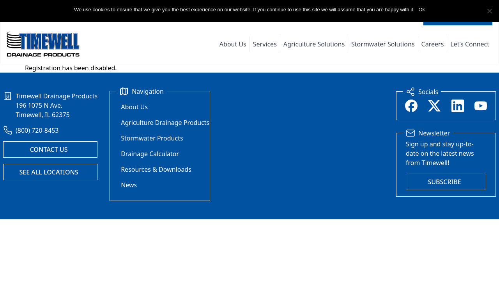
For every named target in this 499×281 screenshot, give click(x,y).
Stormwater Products (152, 138)
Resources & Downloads (156, 169)
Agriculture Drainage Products (165, 122)
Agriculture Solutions (314, 44)
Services (265, 44)
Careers (432, 44)
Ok (421, 9)
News (129, 185)
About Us (232, 44)
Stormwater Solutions (383, 44)
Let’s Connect (469, 44)
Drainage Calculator (150, 153)
